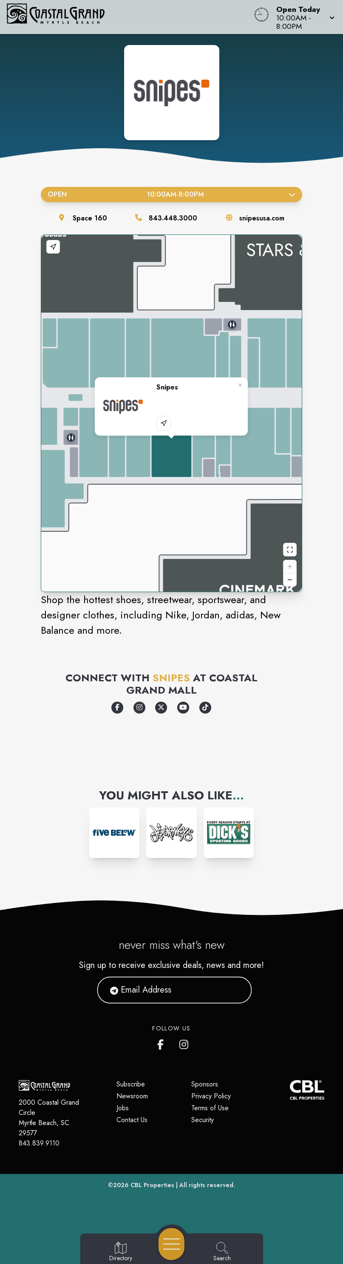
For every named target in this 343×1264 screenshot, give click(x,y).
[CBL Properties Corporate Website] (289, 1090)
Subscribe (130, 1084)
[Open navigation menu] (171, 1244)
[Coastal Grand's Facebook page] (162, 1043)
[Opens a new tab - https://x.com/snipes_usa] (161, 707)
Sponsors (204, 1084)
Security (202, 1120)
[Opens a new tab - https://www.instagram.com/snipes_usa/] (139, 707)
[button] (302, 17)
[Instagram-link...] (114, 833)
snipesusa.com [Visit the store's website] (261, 218)
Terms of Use (210, 1108)
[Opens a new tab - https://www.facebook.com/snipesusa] (117, 707)
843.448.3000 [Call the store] (173, 218)
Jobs (122, 1108)
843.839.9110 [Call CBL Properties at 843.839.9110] (39, 1143)
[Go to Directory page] (121, 1252)
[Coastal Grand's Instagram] (184, 1043)
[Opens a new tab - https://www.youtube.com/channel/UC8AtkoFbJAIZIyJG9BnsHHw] (183, 707)
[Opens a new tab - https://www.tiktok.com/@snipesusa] (205, 707)
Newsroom (132, 1096)
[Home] (130, 17)
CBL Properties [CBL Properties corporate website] (152, 1185)
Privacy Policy (211, 1096)
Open (171, 194)
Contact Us (131, 1120)
